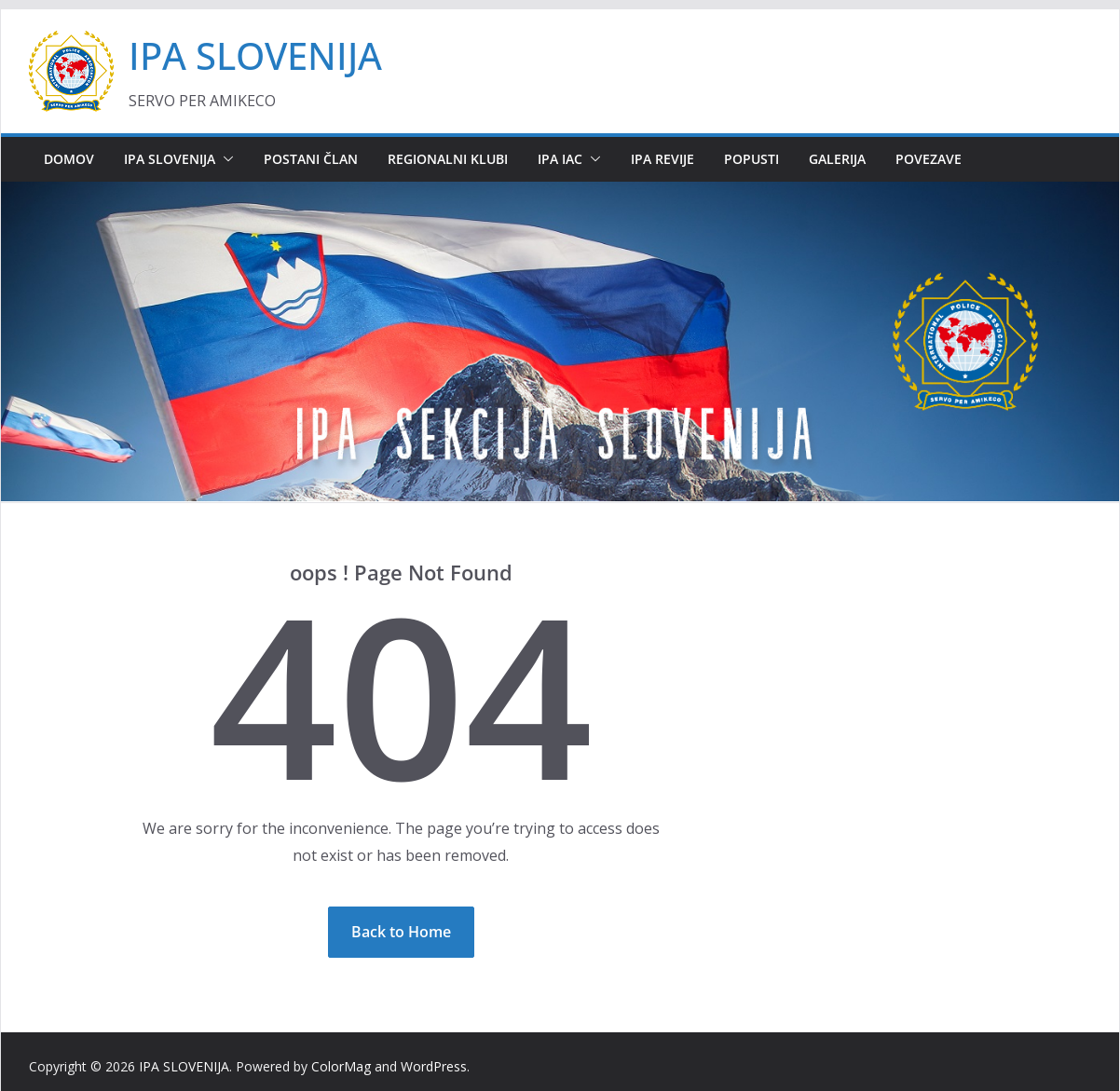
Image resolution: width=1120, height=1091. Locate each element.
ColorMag (341, 1066)
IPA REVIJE (662, 159)
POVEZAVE (928, 159)
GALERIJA (837, 159)
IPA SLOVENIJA (255, 55)
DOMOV (69, 159)
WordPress (434, 1066)
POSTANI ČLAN (311, 159)
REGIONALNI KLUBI (448, 159)
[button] (224, 159)
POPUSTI (751, 159)
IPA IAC (560, 159)
